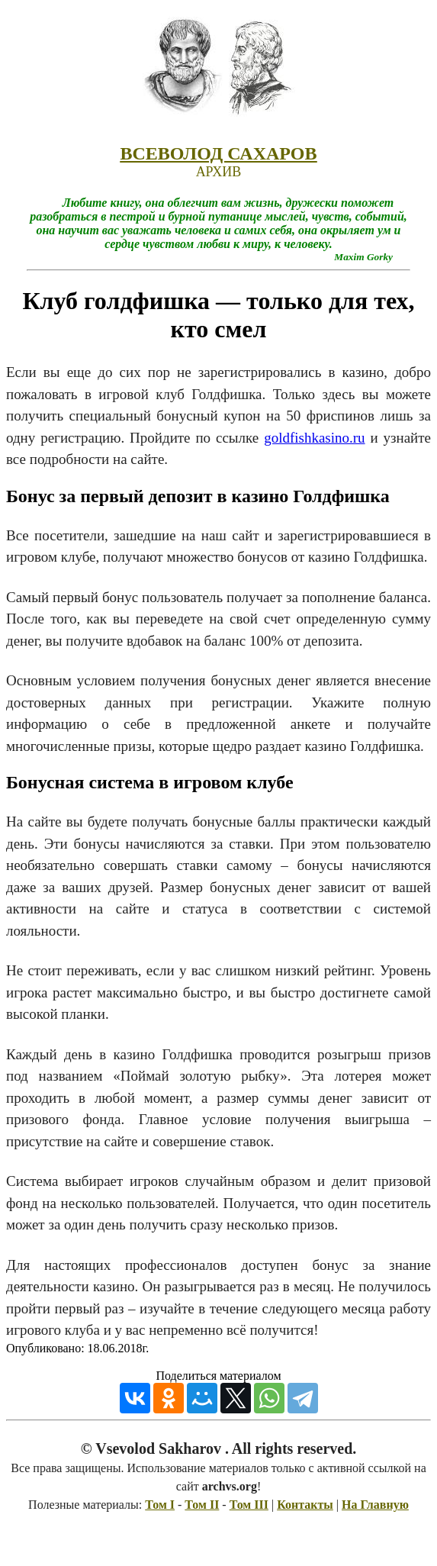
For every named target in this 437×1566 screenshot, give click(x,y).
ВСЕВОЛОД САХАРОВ (218, 153)
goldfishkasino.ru (314, 438)
